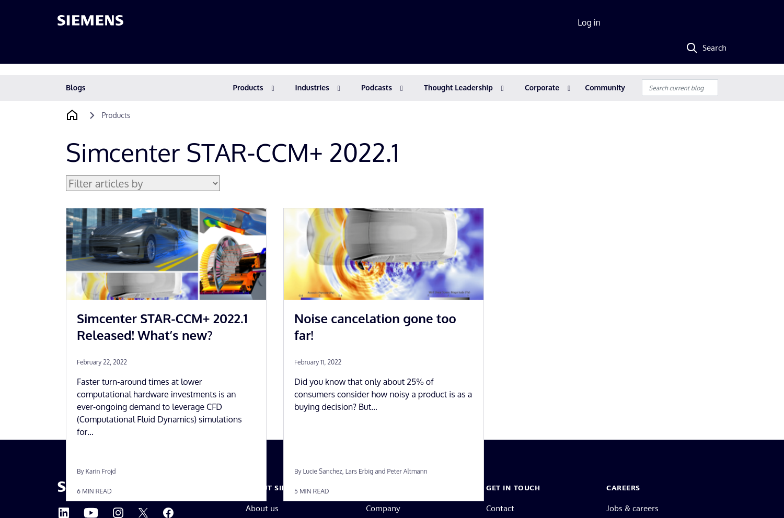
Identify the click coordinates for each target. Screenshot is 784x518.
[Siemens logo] (90, 23)
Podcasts (376, 87)
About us (262, 508)
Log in (589, 22)
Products (248, 87)
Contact (500, 508)
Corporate (542, 87)
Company (383, 508)
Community (605, 87)
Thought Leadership (458, 87)
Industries (312, 87)
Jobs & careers (632, 508)
